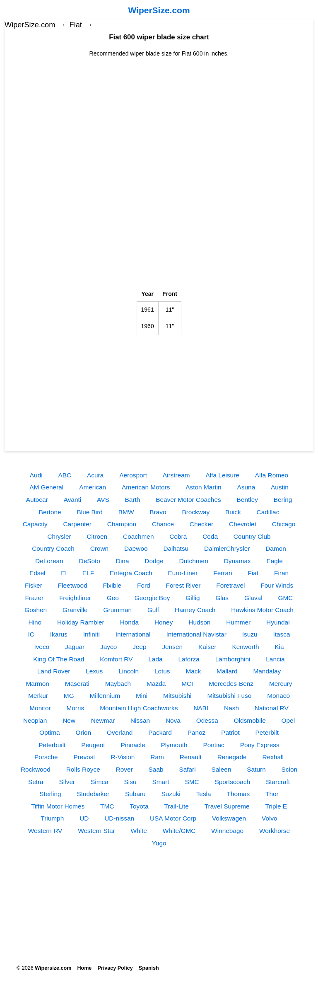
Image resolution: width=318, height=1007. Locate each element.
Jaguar (74, 646)
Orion (83, 732)
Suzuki (171, 793)
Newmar (103, 720)
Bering (283, 499)
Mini (141, 695)
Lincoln (128, 671)
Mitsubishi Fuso (229, 695)
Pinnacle (132, 744)
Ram (157, 756)
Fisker (33, 585)
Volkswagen (229, 818)
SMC (192, 781)
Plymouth (174, 744)
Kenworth (245, 646)
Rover (124, 769)
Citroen (97, 536)
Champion (121, 524)
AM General (46, 487)
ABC (65, 475)
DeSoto (89, 560)
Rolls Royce (83, 769)
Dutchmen (193, 560)
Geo (113, 597)
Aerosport (133, 475)
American (92, 487)
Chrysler (59, 536)
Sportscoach (232, 781)
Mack (193, 671)
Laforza (188, 659)
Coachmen (138, 536)
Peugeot (93, 744)
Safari (187, 769)
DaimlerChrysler (227, 548)
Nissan (140, 720)
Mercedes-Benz (231, 683)
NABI (200, 708)
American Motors (146, 487)
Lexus (94, 671)
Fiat (76, 25)
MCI (187, 683)
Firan (281, 572)
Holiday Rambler (80, 622)
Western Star (96, 830)
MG (69, 695)
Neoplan (35, 720)
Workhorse (274, 830)
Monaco (278, 695)
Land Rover (53, 671)
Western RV (45, 830)
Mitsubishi (177, 695)
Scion (290, 769)
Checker (201, 524)
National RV (272, 708)
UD (84, 818)
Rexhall (273, 756)
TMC (107, 806)
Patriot (230, 732)
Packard (159, 732)
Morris (75, 708)
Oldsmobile (250, 720)
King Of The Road (58, 659)
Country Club (252, 536)
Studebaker (93, 793)
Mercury (280, 683)
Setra (35, 781)
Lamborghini (233, 659)
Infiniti (91, 634)
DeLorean (49, 560)
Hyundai (277, 622)
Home (84, 968)
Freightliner (75, 597)
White (139, 830)
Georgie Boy (152, 597)
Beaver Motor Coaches (188, 499)
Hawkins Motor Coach (262, 609)
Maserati (77, 683)
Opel (288, 720)
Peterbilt (267, 732)
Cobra (178, 536)
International (133, 634)
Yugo (159, 843)
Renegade (232, 756)
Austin (280, 487)
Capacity (35, 524)
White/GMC (179, 830)
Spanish (149, 968)
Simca (99, 781)
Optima (49, 732)
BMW (126, 512)
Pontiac (213, 744)
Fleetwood (72, 585)
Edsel (37, 572)
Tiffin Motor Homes (57, 806)
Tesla (203, 793)
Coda (210, 536)
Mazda (156, 683)
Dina (122, 560)
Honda (129, 622)
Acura (95, 475)
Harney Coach (195, 609)
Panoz (197, 732)
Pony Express (259, 744)
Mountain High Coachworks (139, 708)
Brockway (196, 512)
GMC (285, 597)
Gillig (193, 597)
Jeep (139, 646)
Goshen (35, 609)
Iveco (41, 646)
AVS (103, 499)
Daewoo (135, 548)
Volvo (269, 818)
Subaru (135, 793)
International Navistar (196, 634)
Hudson (199, 622)
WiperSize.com (159, 10)
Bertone (50, 512)
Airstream (176, 475)
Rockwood (36, 769)
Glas (222, 597)
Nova (173, 720)
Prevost (84, 756)
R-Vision (123, 756)
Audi (36, 475)
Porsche (46, 756)
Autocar (37, 499)
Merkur (38, 695)
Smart (160, 781)
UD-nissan (119, 818)
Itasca (281, 634)
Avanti (73, 499)
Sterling (50, 793)
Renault (191, 756)
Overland (119, 732)
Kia (279, 646)
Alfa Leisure (222, 475)
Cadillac (268, 512)
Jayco (108, 646)
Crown (99, 548)
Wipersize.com (53, 968)
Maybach (118, 683)
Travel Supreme (227, 806)
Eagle (275, 560)
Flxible (112, 585)
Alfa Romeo (271, 475)
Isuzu (250, 634)
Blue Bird (89, 512)
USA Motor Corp (173, 818)
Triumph (52, 818)
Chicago (283, 524)
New (69, 720)
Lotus (162, 671)
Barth (132, 499)
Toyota (139, 806)
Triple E (276, 806)
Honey (163, 622)
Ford (143, 585)
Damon (275, 548)
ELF (88, 572)
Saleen (221, 769)
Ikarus (58, 634)
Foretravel (230, 585)
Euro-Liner (183, 572)
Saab (156, 769)
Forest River (183, 585)
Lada (155, 659)
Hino (34, 622)
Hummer (238, 622)
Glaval (253, 597)
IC (31, 634)
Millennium (105, 695)
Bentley (247, 499)
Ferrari (222, 572)
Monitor (40, 708)
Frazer (34, 597)
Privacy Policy (114, 968)
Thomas (238, 793)
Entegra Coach (131, 572)
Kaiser (207, 646)
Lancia (275, 659)
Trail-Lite (176, 806)
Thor (272, 793)
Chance (163, 524)
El (64, 572)
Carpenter (77, 524)
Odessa (207, 720)
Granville (75, 609)
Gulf (153, 609)
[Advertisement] (159, 116)
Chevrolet (242, 524)
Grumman (118, 609)
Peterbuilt (52, 744)
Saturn (256, 769)
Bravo (157, 512)
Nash (231, 708)
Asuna (246, 487)
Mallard (227, 671)
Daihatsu (175, 548)
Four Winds (276, 585)
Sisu (130, 781)
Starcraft (278, 781)
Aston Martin (203, 487)
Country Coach (53, 548)
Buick (233, 512)
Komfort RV (116, 659)
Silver (67, 781)
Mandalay (267, 671)
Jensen (172, 646)
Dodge (154, 560)
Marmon (37, 683)
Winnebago (227, 830)
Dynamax (237, 560)
